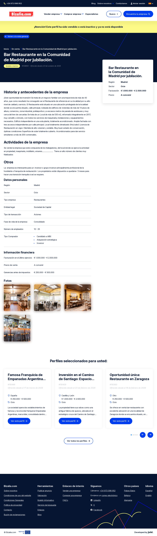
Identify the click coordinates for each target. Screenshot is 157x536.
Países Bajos (129, 490)
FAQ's (65, 500)
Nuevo (112, 14)
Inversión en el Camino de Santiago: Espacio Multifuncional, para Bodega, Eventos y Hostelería (76, 377)
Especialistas (91, 14)
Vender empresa (52, 14)
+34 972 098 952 (14, 3)
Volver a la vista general (18, 36)
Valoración (42, 495)
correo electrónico (109, 495)
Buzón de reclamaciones (14, 514)
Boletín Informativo (45, 500)
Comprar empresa (72, 14)
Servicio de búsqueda (46, 505)
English (148, 495)
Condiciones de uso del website (17, 495)
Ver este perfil (17, 421)
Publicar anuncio (44, 490)
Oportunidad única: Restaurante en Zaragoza (129, 377)
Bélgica (127, 495)
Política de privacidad (13, 505)
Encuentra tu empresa (136, 14)
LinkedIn (97, 500)
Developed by (143, 532)
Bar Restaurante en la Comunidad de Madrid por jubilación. (50, 49)
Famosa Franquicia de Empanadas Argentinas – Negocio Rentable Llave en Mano (27, 377)
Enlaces (40, 510)
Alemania (128, 500)
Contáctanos (121, 3)
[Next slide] (150, 435)
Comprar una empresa (72, 495)
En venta (16, 49)
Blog (93, 3)
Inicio (6, 49)
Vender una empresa (71, 490)
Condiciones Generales (14, 500)
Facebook (97, 510)
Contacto (8, 510)
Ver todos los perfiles (77, 441)
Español (148, 490)
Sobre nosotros (104, 3)
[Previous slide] (143, 435)
